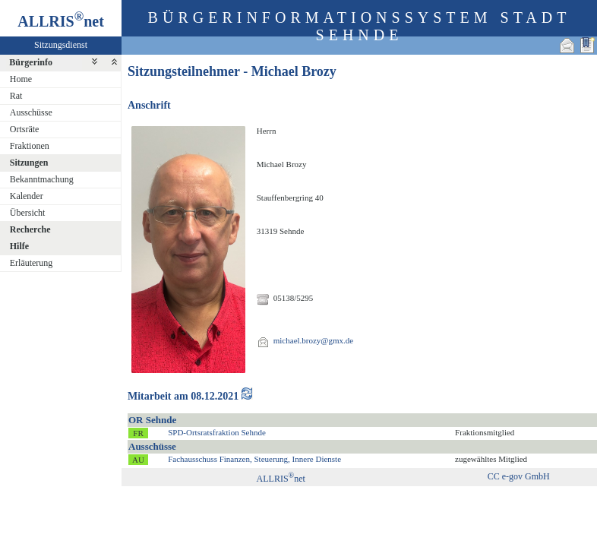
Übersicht (28, 212)
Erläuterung (31, 263)
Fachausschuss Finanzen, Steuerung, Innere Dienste (254, 458)
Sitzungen (29, 162)
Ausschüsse (31, 112)
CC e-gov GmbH (519, 476)
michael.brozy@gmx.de (313, 340)
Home (21, 79)
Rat (16, 95)
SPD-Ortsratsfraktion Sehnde (217, 432)
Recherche (30, 229)
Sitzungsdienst (60, 45)
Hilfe (19, 246)
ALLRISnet (281, 478)
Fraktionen (29, 146)
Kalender (26, 196)
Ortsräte (24, 129)
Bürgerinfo (30, 62)
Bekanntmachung (42, 179)
